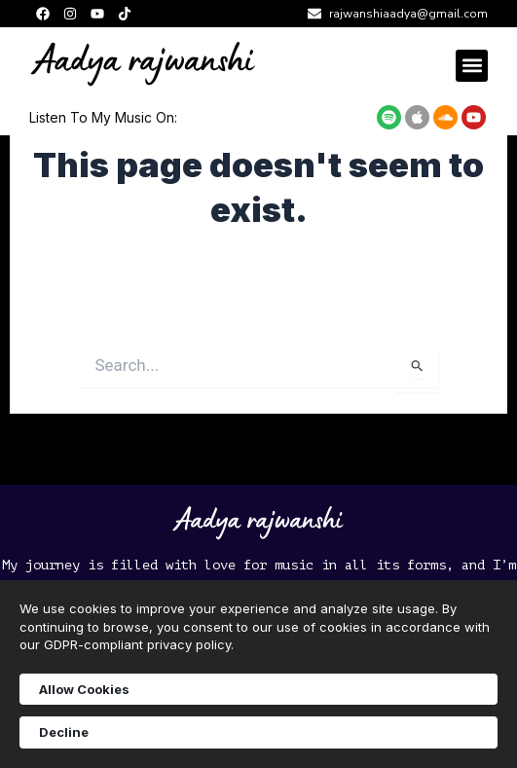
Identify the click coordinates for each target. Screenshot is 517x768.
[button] (472, 66)
